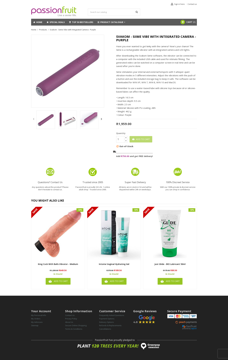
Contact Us (70, 315)
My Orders (35, 318)
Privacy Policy (71, 318)
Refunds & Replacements (110, 325)
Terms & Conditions (73, 329)
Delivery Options (106, 322)
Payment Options (106, 318)
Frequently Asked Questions (111, 315)
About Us (69, 322)
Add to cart (141, 139)
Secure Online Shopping (76, 325)
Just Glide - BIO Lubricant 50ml (170, 264)
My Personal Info (38, 315)
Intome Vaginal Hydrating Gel (114, 264)
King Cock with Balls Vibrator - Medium (58, 264)
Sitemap (34, 325)
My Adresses (37, 322)
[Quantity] (120, 139)
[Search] (114, 12)
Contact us (192, 4)
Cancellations (105, 329)
